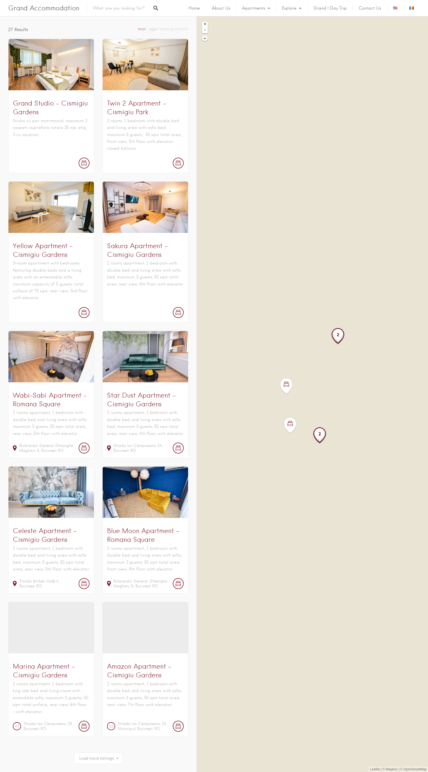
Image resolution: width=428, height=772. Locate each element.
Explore (289, 8)
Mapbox (392, 769)
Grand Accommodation (43, 8)
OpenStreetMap (415, 769)
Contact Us (370, 8)
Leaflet (375, 769)
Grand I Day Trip (330, 8)
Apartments (253, 8)
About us (221, 8)
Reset (142, 28)
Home (194, 8)
